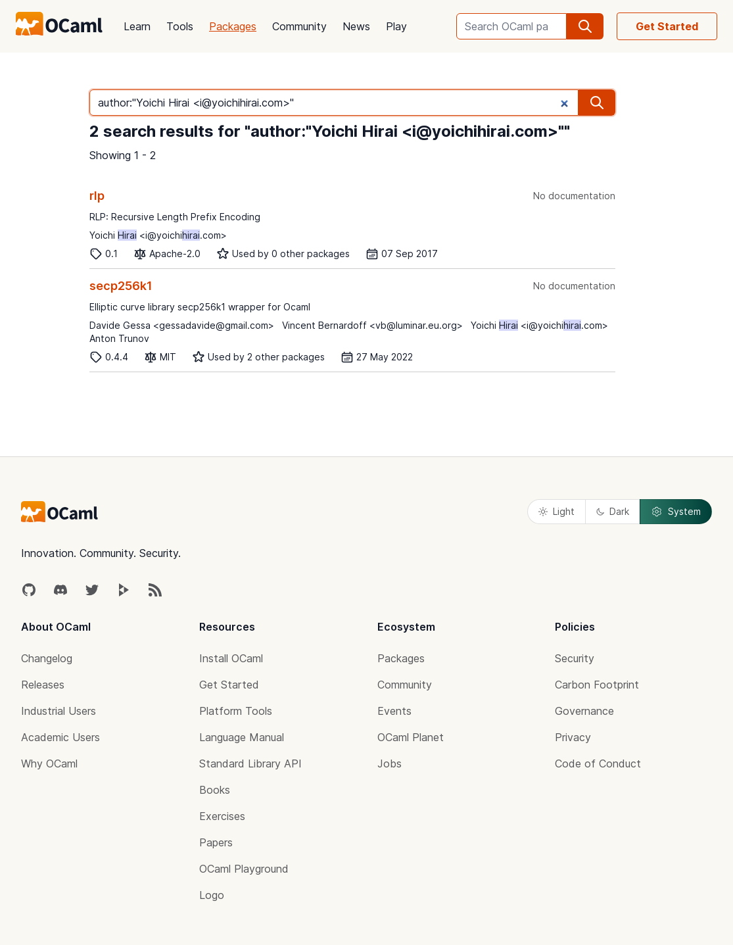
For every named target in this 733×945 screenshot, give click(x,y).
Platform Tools (235, 710)
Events (394, 710)
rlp (97, 196)
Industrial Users (58, 710)
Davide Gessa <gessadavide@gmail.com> (181, 325)
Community (299, 26)
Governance (584, 710)
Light (556, 511)
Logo (211, 895)
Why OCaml (49, 763)
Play (396, 26)
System (676, 512)
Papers (216, 842)
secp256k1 (121, 286)
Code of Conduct (598, 763)
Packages (232, 26)
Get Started (667, 26)
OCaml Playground (244, 868)
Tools (179, 26)
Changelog (46, 658)
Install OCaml (231, 658)
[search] (585, 26)
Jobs (389, 763)
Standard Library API (250, 763)
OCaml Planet (410, 737)
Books (214, 789)
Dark (612, 511)
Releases (42, 684)
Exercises (222, 816)
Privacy (573, 737)
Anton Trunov (119, 338)
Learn (137, 26)
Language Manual (241, 737)
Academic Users (60, 737)
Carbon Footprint (597, 684)
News (356, 26)
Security (574, 658)
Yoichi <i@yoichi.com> (158, 235)
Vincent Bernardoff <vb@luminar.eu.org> (372, 325)
